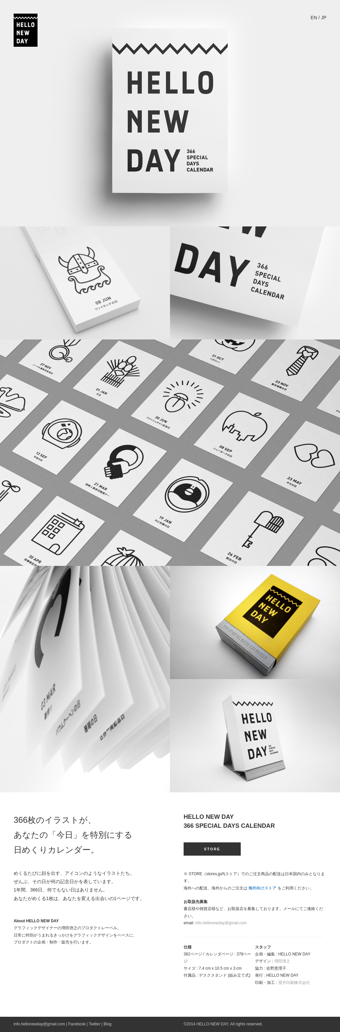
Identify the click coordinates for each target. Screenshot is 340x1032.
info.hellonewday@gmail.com (221, 923)
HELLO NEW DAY (212, 1024)
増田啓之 (282, 961)
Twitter (94, 1024)
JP (323, 17)
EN (314, 17)
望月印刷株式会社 (294, 982)
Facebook (77, 1024)
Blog (108, 1024)
